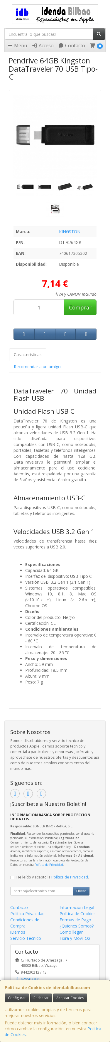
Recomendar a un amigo (37, 366)
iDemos (17, 932)
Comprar (80, 307)
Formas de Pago (75, 920)
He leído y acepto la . (52, 877)
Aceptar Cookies (70, 997)
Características (28, 354)
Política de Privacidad (49, 865)
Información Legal (77, 907)
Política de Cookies (78, 913)
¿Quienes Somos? (77, 926)
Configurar (17, 997)
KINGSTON (69, 231)
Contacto (71, 45)
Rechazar (41, 997)
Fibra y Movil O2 (75, 938)
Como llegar (71, 932)
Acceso (43, 45)
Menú (17, 45)
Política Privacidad (27, 913)
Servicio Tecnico (25, 938)
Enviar (81, 890)
